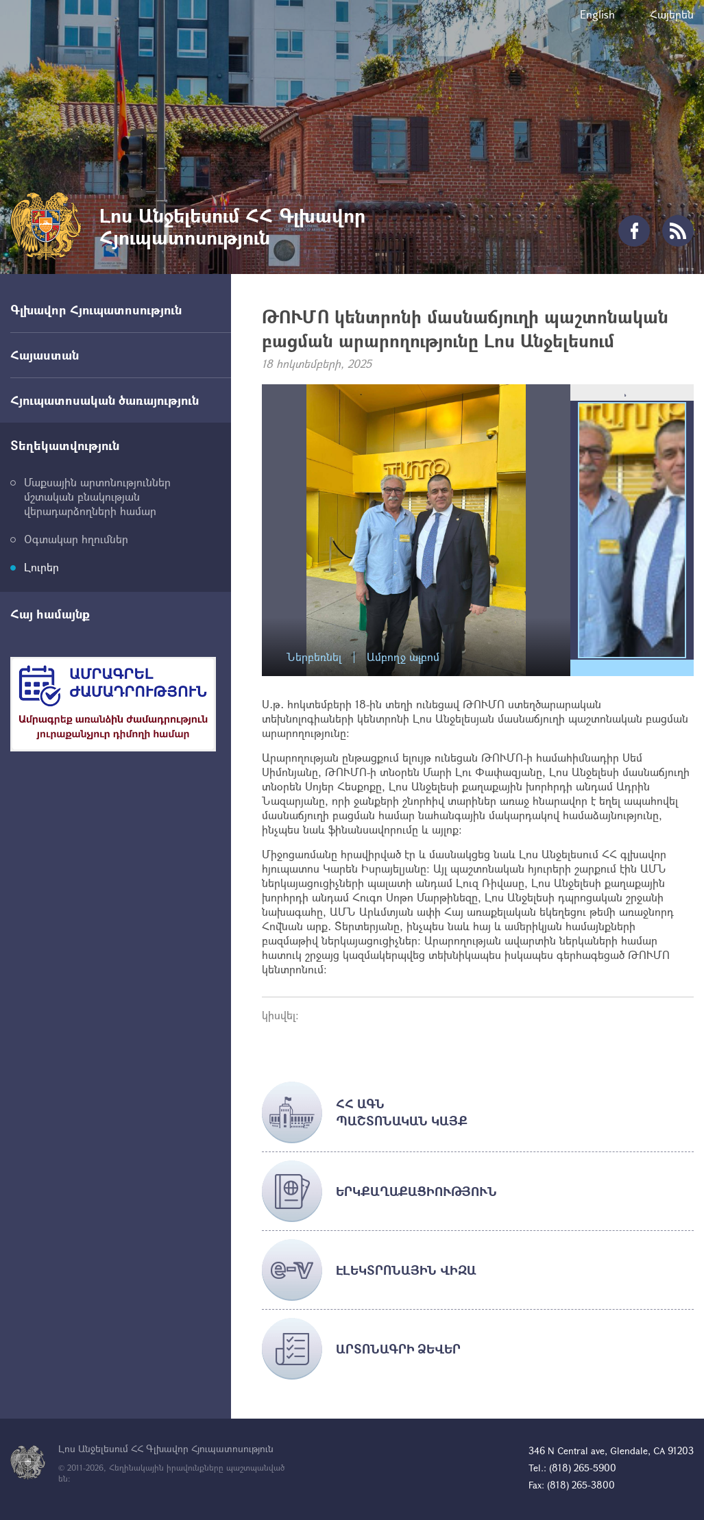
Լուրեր (41, 567)
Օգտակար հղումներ (76, 539)
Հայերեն (672, 14)
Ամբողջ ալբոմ (403, 657)
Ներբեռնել (314, 657)
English (597, 14)
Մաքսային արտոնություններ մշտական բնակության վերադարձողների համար (97, 496)
